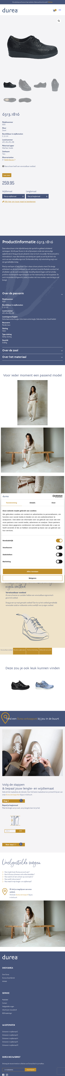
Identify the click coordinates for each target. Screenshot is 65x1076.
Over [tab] (54, 503)
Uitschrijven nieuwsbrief (9, 1010)
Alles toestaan (32, 571)
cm (13, 831)
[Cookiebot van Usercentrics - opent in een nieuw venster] (52, 496)
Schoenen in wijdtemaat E (10, 1032)
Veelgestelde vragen (8, 1006)
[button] (59, 21)
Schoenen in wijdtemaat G (10, 1035)
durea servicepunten (13, 794)
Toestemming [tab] (11, 503)
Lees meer (6, 175)
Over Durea (5, 974)
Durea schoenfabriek (8, 978)
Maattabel (5, 1000)
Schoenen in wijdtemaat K (10, 1042)
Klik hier (50, 2)
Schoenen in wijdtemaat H (10, 1038)
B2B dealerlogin (7, 1013)
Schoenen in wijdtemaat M (10, 1045)
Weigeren (32, 578)
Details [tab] (32, 503)
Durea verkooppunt (27, 718)
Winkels (4, 981)
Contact (4, 1003)
